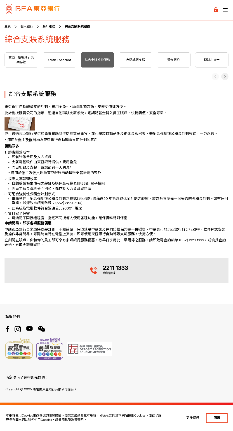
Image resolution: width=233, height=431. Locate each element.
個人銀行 (26, 26)
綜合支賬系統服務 (77, 26)
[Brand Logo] (32, 10)
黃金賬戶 (173, 60)
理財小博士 (212, 60)
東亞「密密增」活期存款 (21, 60)
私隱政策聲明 (74, 420)
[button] (224, 76)
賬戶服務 (48, 26)
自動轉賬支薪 (135, 60)
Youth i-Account (59, 60)
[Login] (215, 10)
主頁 (8, 26)
